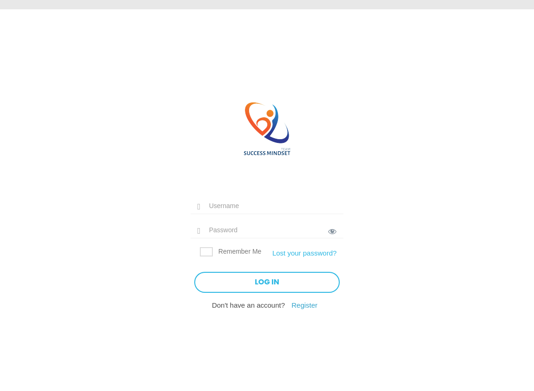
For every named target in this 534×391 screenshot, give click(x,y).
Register (304, 305)
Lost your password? (304, 253)
